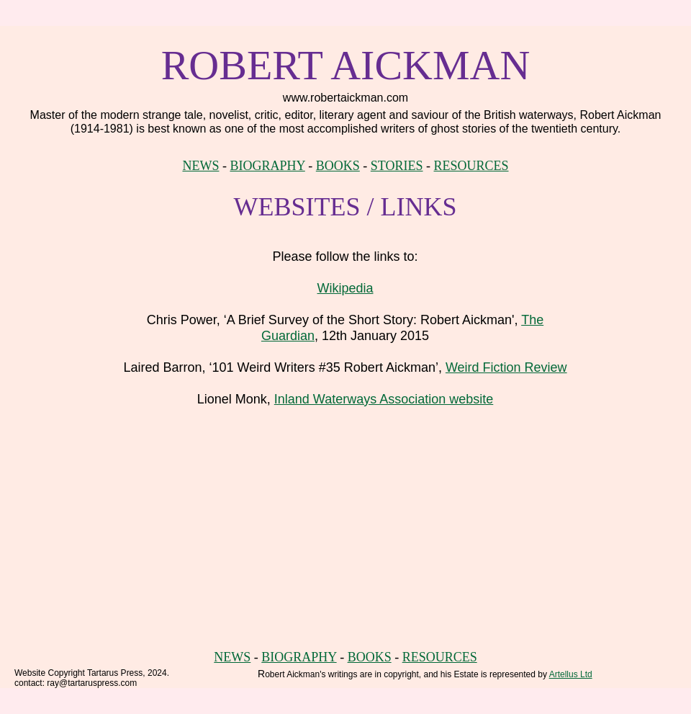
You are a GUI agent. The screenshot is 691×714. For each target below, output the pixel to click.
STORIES (397, 166)
